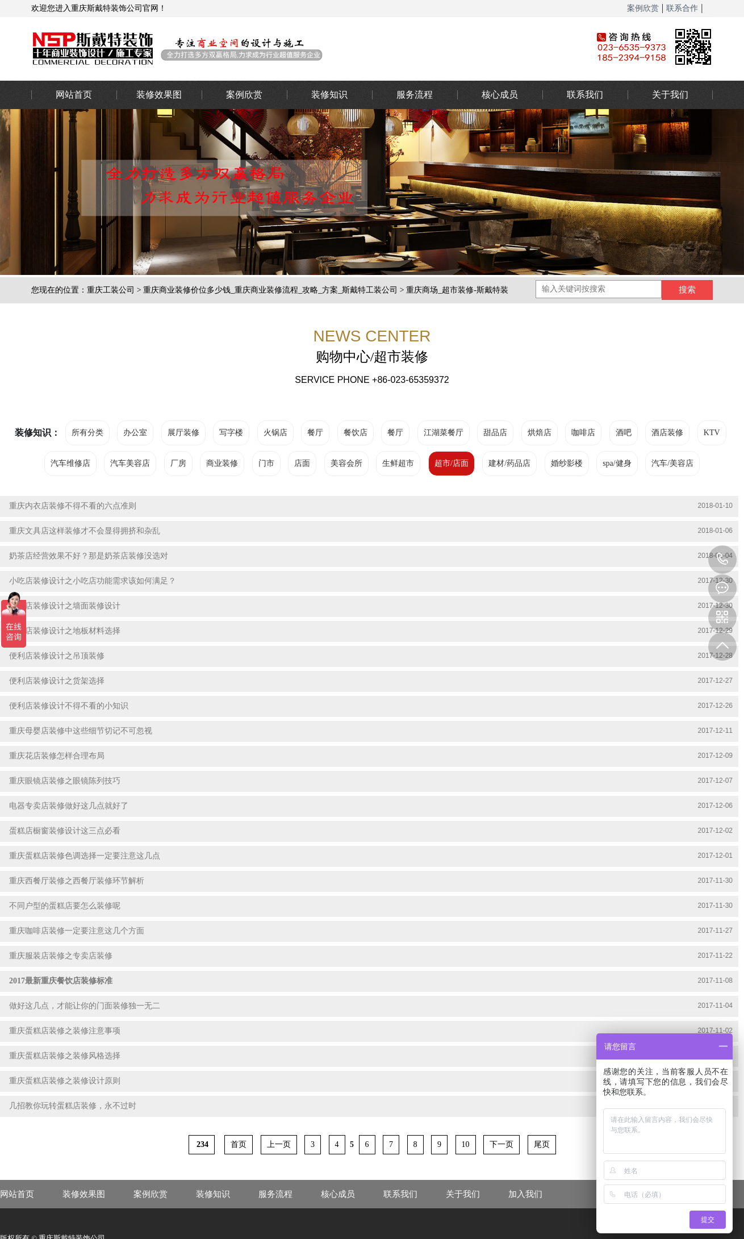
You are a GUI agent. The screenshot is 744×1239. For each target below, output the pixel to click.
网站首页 (74, 94)
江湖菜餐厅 (443, 432)
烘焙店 (539, 432)
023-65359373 (722, 559)
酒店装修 (667, 432)
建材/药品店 (509, 463)
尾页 (542, 1144)
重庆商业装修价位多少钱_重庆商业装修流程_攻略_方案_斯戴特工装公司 (270, 290)
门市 (266, 463)
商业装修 (222, 463)
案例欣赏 (643, 8)
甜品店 (495, 432)
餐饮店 (355, 432)
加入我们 (525, 1194)
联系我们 (585, 94)
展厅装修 (183, 432)
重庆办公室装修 (295, 48)
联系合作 (682, 8)
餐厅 (315, 432)
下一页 (501, 1144)
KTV (712, 432)
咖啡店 (583, 432)
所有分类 (87, 432)
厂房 (178, 463)
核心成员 (500, 94)
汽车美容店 (130, 463)
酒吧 (624, 432)
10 (466, 1144)
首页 (238, 1144)
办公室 (135, 432)
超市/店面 (451, 463)
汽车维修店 (70, 463)
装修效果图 (159, 94)
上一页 (279, 1144)
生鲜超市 (398, 463)
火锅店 (275, 432)
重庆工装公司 (111, 290)
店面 (302, 463)
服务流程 (414, 94)
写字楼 (231, 432)
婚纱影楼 (567, 463)
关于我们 (670, 94)
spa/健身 (617, 463)
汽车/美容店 (672, 463)
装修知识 (329, 94)
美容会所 (346, 463)
